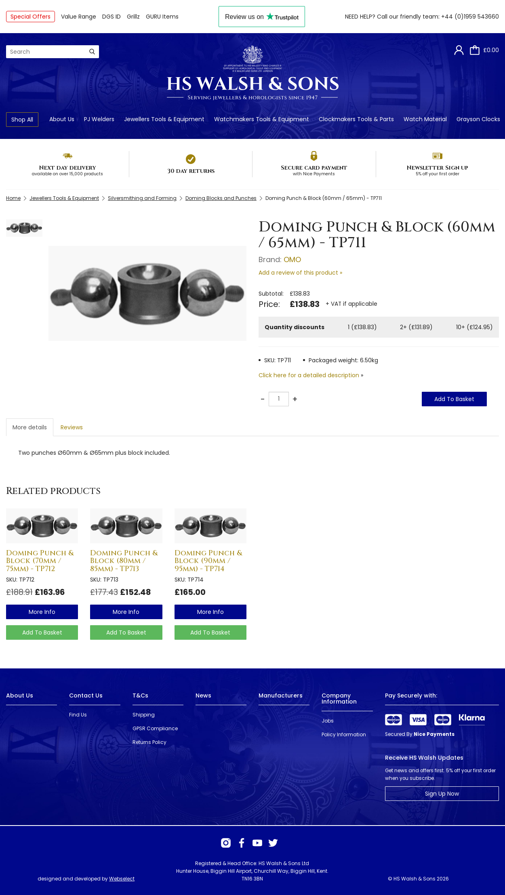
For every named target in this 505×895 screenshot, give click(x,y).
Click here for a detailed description (309, 375)
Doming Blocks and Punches (221, 198)
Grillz (133, 17)
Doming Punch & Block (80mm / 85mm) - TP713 (124, 561)
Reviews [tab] (72, 427)
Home (13, 198)
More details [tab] (30, 427)
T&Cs (140, 695)
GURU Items (162, 17)
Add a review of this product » (300, 273)
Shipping (144, 714)
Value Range (78, 17)
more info (42, 612)
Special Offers (30, 17)
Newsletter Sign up (437, 168)
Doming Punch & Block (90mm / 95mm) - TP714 (208, 561)
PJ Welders (99, 119)
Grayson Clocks (478, 119)
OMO (292, 259)
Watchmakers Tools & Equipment (261, 119)
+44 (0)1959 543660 (470, 17)
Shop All (22, 120)
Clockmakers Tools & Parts (356, 119)
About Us (61, 119)
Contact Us (86, 695)
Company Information (339, 698)
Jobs (328, 720)
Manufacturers (281, 695)
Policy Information (344, 734)
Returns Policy (149, 742)
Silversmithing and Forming (142, 198)
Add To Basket (454, 399)
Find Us (78, 714)
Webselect (122, 878)
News (203, 695)
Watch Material (425, 119)
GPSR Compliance (155, 728)
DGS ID (111, 17)
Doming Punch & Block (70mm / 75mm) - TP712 (40, 561)
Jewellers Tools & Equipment (164, 119)
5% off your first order (437, 174)
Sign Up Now (442, 794)
